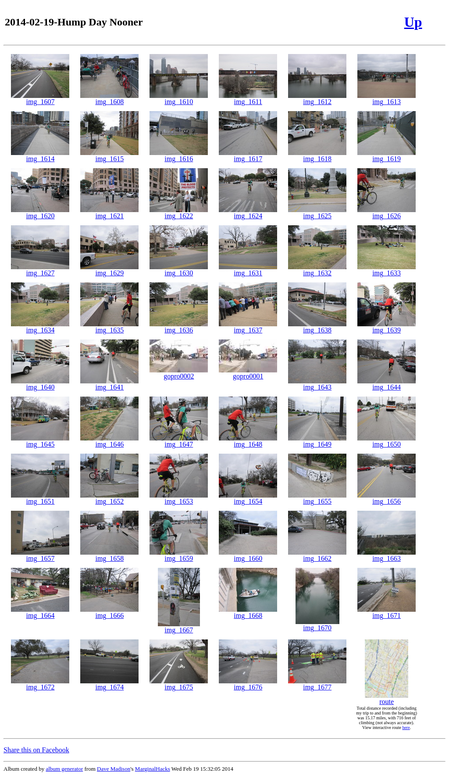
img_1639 (386, 327)
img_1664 (40, 612)
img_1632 (317, 270)
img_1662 (317, 555)
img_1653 (179, 498)
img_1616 (179, 155)
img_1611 (248, 98)
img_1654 (248, 498)
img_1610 (179, 98)
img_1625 (317, 213)
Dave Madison (113, 768)
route (386, 698)
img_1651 (40, 498)
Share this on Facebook (36, 750)
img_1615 (109, 155)
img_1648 (248, 441)
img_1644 (386, 384)
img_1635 (109, 327)
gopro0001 (248, 373)
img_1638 (317, 327)
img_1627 (40, 270)
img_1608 (109, 98)
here (406, 727)
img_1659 (179, 555)
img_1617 (248, 155)
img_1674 (109, 684)
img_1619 (386, 155)
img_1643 (317, 384)
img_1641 (109, 384)
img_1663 (386, 555)
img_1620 (40, 213)
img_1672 (40, 684)
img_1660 (248, 555)
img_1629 (109, 270)
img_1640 (40, 384)
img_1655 (317, 498)
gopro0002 (179, 373)
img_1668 (248, 612)
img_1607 (40, 98)
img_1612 (317, 98)
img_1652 (109, 498)
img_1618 (317, 155)
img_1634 (40, 327)
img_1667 (179, 627)
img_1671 (386, 612)
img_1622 (179, 213)
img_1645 (40, 441)
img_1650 (386, 441)
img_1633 (386, 270)
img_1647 (179, 441)
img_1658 (109, 555)
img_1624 (248, 213)
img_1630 (179, 270)
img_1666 (109, 612)
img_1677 (317, 684)
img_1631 (248, 270)
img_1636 (179, 327)
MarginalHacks (152, 768)
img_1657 (40, 555)
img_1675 (179, 684)
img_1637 (248, 327)
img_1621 (109, 213)
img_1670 (317, 625)
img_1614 (40, 155)
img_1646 (109, 441)
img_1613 (386, 98)
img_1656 (386, 498)
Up (413, 22)
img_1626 (386, 213)
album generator (64, 768)
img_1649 (317, 441)
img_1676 (248, 684)
